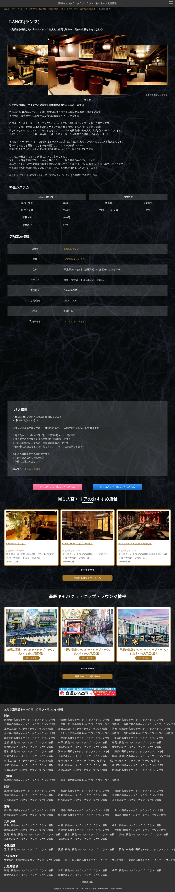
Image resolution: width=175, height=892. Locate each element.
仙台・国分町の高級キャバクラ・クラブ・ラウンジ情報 (94, 860)
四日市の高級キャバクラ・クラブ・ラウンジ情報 (140, 815)
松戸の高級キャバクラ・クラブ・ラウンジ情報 (134, 760)
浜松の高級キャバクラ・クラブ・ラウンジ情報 (28, 815)
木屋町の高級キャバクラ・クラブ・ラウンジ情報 (138, 795)
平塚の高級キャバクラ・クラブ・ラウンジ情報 (28, 756)
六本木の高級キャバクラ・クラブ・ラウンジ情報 (30, 724)
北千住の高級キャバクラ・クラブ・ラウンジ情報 (30, 738)
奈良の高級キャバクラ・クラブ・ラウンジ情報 (136, 800)
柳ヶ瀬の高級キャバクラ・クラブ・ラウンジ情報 (84, 815)
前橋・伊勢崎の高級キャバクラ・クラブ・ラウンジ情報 (89, 780)
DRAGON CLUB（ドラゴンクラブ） (137, 544)
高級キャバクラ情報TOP (87, 676)
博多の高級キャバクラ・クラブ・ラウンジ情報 (28, 825)
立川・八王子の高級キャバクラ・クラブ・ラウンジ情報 (89, 733)
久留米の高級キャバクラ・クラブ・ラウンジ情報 (84, 830)
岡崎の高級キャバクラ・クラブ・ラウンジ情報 (85, 810)
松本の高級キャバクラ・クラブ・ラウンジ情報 (82, 875)
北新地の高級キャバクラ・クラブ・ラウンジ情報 (30, 791)
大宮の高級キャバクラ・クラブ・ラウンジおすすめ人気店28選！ (72, 9)
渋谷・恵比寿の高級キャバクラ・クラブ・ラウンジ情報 (89, 724)
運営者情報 (87, 882)
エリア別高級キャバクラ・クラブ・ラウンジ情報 (33, 709)
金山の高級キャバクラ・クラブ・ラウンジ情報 (139, 810)
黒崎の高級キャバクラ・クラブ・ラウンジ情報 (28, 830)
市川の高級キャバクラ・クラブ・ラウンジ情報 (28, 760)
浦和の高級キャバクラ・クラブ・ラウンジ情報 (82, 765)
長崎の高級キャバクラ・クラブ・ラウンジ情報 (82, 839)
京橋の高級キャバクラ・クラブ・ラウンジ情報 (28, 795)
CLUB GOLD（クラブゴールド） (79, 544)
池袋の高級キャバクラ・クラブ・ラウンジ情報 (139, 719)
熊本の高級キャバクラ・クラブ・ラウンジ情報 (89, 834)
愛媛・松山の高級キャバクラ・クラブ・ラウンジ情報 (86, 849)
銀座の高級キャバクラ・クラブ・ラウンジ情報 (85, 719)
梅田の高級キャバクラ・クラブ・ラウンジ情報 (139, 791)
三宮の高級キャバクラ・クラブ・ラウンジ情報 (28, 800)
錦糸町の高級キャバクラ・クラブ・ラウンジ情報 (30, 719)
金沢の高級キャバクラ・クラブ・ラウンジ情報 (82, 870)
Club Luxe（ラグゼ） (17, 544)
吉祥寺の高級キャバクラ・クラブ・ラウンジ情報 (30, 733)
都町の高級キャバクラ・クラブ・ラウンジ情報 (28, 839)
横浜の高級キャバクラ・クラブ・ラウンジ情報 (136, 747)
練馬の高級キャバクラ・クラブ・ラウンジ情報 (136, 742)
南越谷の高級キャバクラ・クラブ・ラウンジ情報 (138, 770)
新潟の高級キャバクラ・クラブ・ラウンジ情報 (28, 870)
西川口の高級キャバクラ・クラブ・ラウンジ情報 (138, 765)
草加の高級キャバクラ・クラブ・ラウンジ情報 (28, 770)
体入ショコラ (33, 469)
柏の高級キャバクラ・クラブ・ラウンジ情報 (81, 760)
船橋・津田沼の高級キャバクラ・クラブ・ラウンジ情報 (141, 756)
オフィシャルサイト (74, 321)
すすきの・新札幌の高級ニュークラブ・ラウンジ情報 (32, 860)
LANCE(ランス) (72, 249)
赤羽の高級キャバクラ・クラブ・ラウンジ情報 (85, 738)
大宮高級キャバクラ (74, 259)
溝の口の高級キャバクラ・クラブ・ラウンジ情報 (84, 751)
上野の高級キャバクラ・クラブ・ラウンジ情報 (28, 728)
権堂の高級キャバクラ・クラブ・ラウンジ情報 (28, 875)
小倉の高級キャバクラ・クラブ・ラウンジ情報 (136, 825)
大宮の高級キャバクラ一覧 (88, 578)
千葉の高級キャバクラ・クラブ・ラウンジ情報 (82, 756)
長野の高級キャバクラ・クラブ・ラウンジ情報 (136, 870)
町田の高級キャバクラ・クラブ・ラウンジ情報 (139, 738)
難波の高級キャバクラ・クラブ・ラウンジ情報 (85, 791)
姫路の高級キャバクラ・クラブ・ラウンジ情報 (82, 800)
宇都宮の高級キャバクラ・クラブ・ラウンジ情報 (30, 780)
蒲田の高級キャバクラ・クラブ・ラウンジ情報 (148, 733)
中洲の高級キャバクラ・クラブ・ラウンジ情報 (82, 825)
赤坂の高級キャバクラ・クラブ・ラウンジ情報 (28, 742)
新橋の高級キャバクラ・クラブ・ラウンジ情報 (82, 728)
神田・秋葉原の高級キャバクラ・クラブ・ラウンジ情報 (141, 728)
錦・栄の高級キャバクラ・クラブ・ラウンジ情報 (30, 810)
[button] (85, 100)
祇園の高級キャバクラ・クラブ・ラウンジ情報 (82, 795)
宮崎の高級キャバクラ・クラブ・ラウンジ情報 (143, 834)
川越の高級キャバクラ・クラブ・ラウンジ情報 (82, 770)
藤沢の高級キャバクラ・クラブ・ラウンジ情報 (139, 751)
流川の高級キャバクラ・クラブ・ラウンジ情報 (28, 849)
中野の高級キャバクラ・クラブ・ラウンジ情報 (82, 742)
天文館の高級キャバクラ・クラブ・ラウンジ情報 (140, 830)
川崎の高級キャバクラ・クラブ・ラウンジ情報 (82, 747)
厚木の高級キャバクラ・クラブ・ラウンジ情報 (28, 751)
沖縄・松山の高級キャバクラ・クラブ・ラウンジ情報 (32, 834)
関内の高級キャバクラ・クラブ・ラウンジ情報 (28, 747)
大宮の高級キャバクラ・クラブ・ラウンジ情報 (28, 765)
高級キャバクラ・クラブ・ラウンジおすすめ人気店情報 (87, 3)
